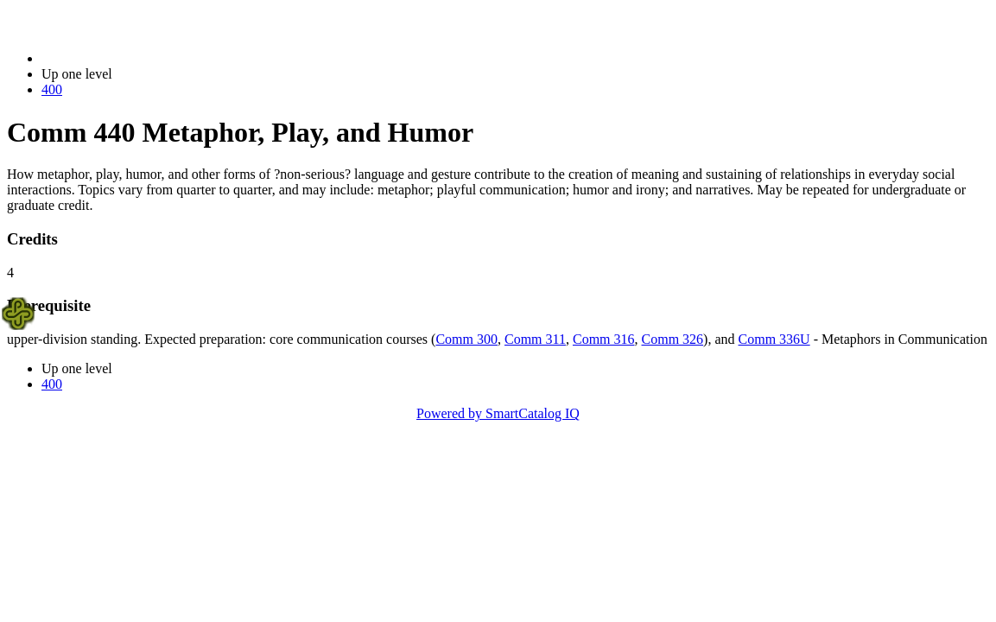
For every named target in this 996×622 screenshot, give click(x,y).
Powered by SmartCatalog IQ (498, 413)
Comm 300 (466, 339)
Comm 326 (673, 339)
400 (51, 89)
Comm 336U (774, 339)
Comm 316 (604, 339)
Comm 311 (535, 339)
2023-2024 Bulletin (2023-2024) (131, 58)
